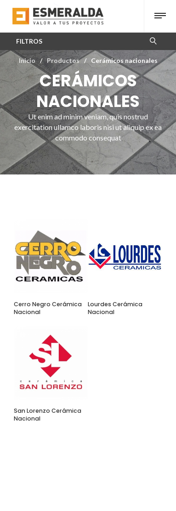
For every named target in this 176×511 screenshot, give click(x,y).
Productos (63, 60)
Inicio (27, 60)
